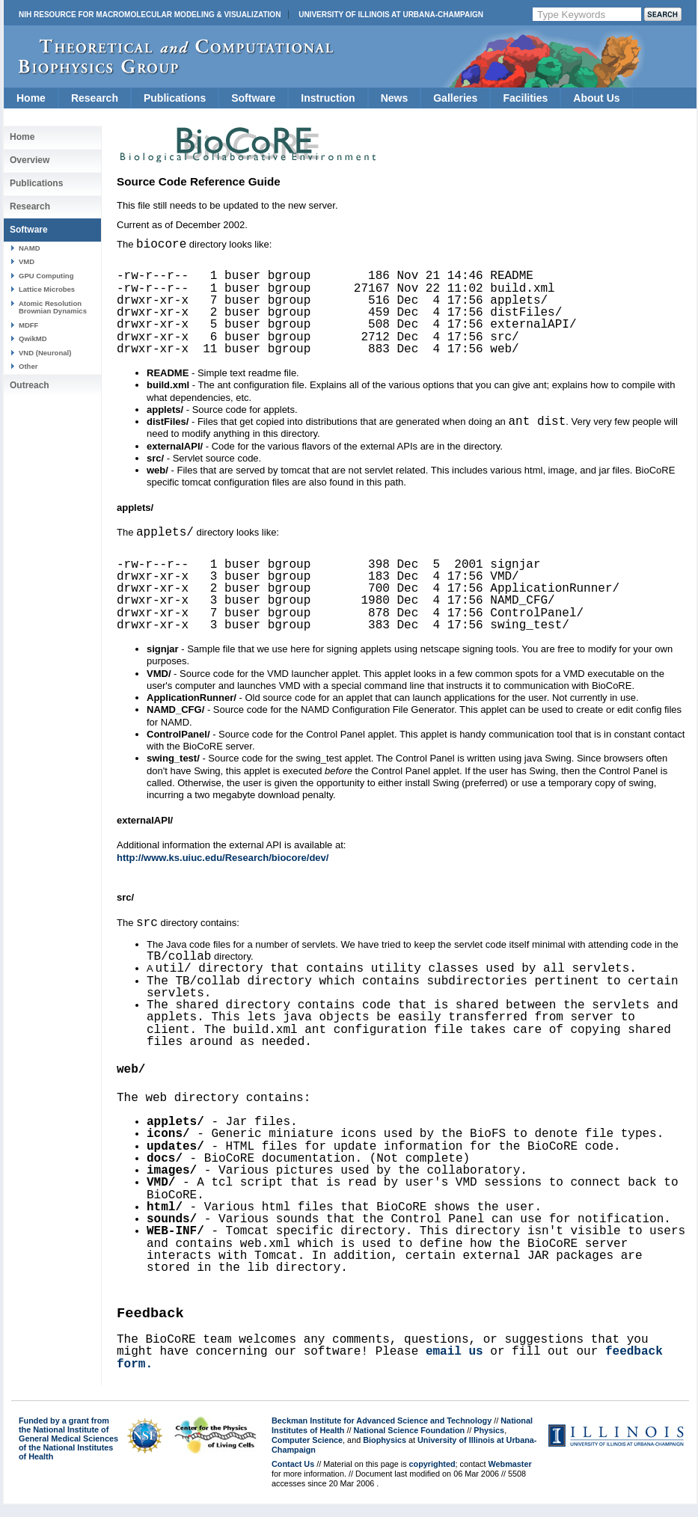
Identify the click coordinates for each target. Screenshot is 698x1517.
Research (94, 98)
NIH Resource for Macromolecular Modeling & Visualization (150, 14)
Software (253, 98)
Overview (29, 160)
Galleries (455, 98)
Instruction (328, 98)
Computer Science (307, 1451)
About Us (596, 98)
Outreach (29, 385)
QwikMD (33, 338)
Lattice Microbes (47, 289)
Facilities (525, 98)
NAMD (29, 248)
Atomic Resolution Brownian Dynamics (53, 307)
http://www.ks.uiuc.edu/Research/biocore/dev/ (222, 862)
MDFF (28, 325)
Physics (489, 1442)
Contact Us (293, 1475)
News (394, 98)
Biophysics (384, 1451)
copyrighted (432, 1475)
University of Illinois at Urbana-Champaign (391, 14)
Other (28, 366)
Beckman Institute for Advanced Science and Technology (382, 1432)
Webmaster (509, 1475)
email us (454, 1363)
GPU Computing (46, 276)
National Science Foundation (409, 1442)
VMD (26, 261)
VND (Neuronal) (45, 353)
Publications (175, 98)
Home (31, 98)
